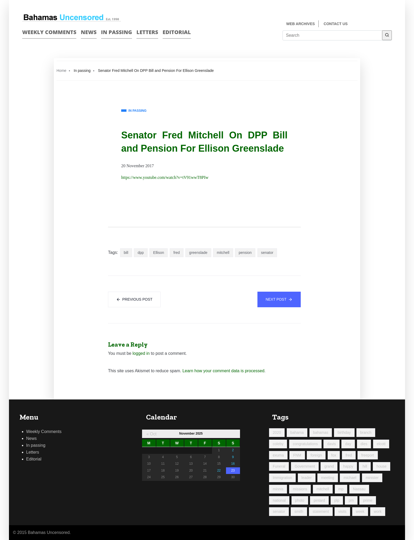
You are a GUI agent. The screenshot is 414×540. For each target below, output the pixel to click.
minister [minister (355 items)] (372, 478)
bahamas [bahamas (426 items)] (320, 432)
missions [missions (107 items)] (300, 489)
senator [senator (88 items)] (279, 511)
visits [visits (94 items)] (342, 511)
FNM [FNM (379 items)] (297, 455)
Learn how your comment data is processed (223, 371)
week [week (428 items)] (360, 511)
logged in (141, 353)
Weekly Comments (49, 32)
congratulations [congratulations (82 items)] (305, 444)
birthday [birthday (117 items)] (344, 432)
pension (245, 252)
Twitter (389, 24)
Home (61, 70)
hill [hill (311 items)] (365, 466)
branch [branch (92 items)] (365, 432)
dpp (141, 252)
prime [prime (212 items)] (367, 500)
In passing (116, 32)
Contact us (336, 24)
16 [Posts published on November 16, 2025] (232, 463)
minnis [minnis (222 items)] (278, 489)
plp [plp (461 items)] (336, 500)
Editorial (177, 32)
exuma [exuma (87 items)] (278, 455)
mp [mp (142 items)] (341, 489)
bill (126, 252)
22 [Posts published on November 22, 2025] (218, 470)
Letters (147, 32)
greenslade (198, 252)
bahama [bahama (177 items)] (297, 432)
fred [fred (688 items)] (349, 455)
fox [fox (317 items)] (333, 455)
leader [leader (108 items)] (307, 478)
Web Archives (300, 24)
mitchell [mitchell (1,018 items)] (323, 489)
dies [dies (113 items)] (364, 444)
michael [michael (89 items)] (350, 478)
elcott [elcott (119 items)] (381, 444)
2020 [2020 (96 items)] (277, 432)
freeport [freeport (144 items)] (367, 455)
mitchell (223, 252)
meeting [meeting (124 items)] (327, 478)
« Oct (151, 434)
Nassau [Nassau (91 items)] (359, 489)
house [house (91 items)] (382, 466)
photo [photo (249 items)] (299, 500)
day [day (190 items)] (348, 444)
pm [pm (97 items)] (351, 500)
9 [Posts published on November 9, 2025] (233, 457)
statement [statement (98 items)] (321, 511)
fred (176, 252)
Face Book (380, 24)
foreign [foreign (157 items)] (316, 455)
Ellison (158, 252)
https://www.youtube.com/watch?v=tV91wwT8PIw (165, 177)
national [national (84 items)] (279, 500)
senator (267, 252)
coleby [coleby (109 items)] (278, 444)
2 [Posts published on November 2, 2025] (233, 450)
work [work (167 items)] (378, 511)
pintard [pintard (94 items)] (319, 500)
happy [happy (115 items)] (348, 466)
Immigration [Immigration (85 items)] (282, 478)
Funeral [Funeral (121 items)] (279, 466)
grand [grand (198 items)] (329, 466)
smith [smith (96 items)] (298, 511)
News (89, 32)
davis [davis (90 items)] (331, 444)
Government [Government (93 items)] (305, 466)
